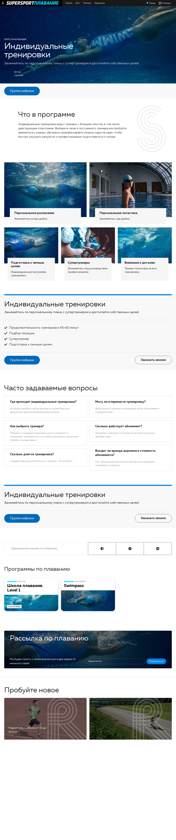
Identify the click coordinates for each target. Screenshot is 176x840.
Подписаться (156, 661)
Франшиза (100, 3)
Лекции (68, 3)
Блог (78, 3)
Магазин (87, 3)
